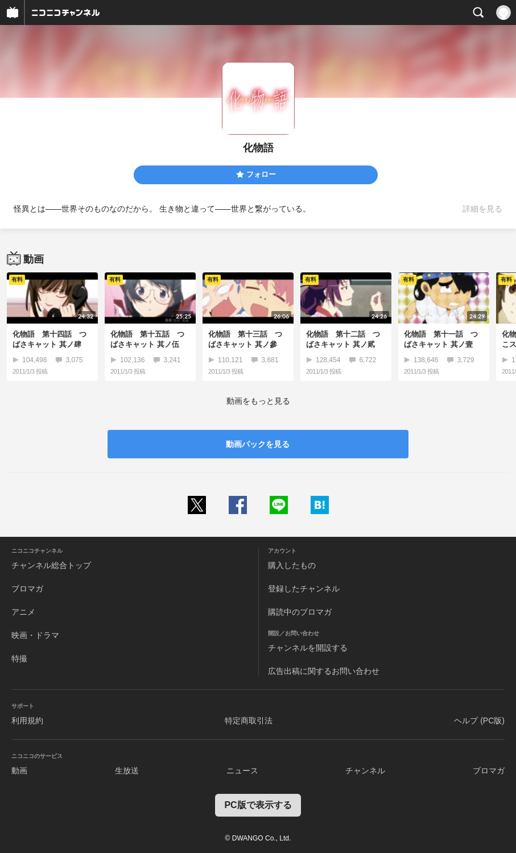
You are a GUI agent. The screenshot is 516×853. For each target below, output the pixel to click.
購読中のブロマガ (300, 611)
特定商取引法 (249, 720)
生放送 (127, 770)
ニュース (242, 770)
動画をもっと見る (258, 400)
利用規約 (27, 720)
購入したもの (292, 565)
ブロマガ (27, 588)
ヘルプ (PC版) (479, 720)
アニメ (23, 611)
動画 (19, 770)
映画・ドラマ (35, 635)
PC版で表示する (257, 805)
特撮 (19, 658)
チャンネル (365, 770)
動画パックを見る (258, 444)
